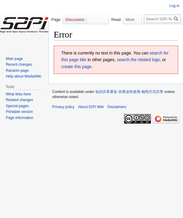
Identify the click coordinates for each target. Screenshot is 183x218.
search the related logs (138, 59)
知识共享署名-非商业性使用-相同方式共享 (129, 92)
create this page (76, 66)
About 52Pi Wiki (91, 107)
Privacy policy (63, 107)
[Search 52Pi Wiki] (162, 19)
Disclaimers (116, 107)
